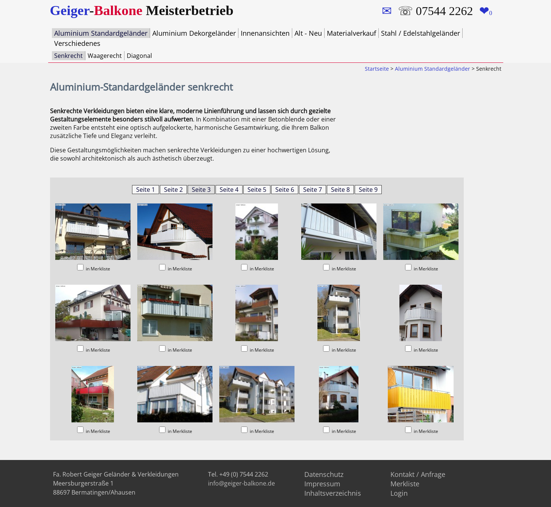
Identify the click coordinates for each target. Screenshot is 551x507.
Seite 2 (173, 189)
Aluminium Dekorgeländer (194, 33)
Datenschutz (323, 473)
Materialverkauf (351, 33)
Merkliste (404, 482)
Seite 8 (340, 189)
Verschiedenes (77, 42)
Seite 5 (256, 189)
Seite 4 (229, 189)
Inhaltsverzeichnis (332, 492)
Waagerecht (105, 55)
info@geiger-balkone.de (241, 482)
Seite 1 (145, 189)
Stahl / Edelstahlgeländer (420, 33)
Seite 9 (368, 189)
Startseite (377, 67)
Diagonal (139, 55)
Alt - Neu (308, 33)
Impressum (322, 482)
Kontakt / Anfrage (417, 473)
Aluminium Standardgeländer (100, 33)
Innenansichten (265, 33)
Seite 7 (312, 189)
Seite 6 (284, 189)
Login (399, 492)
